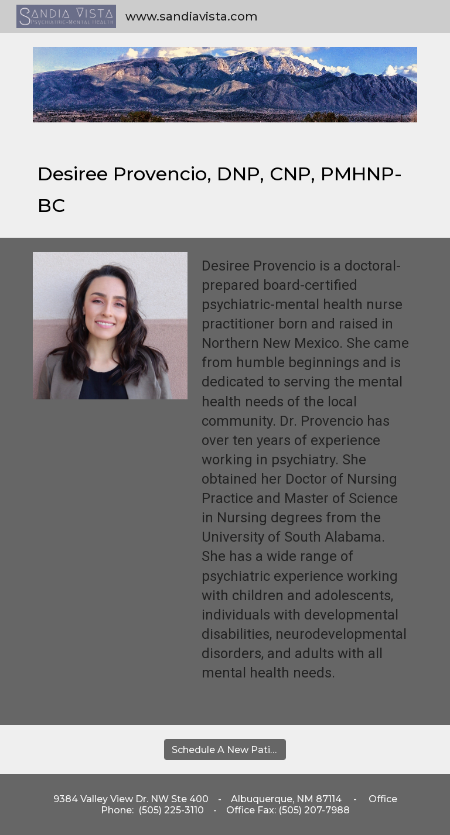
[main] (225, 187)
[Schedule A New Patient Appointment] (225, 750)
